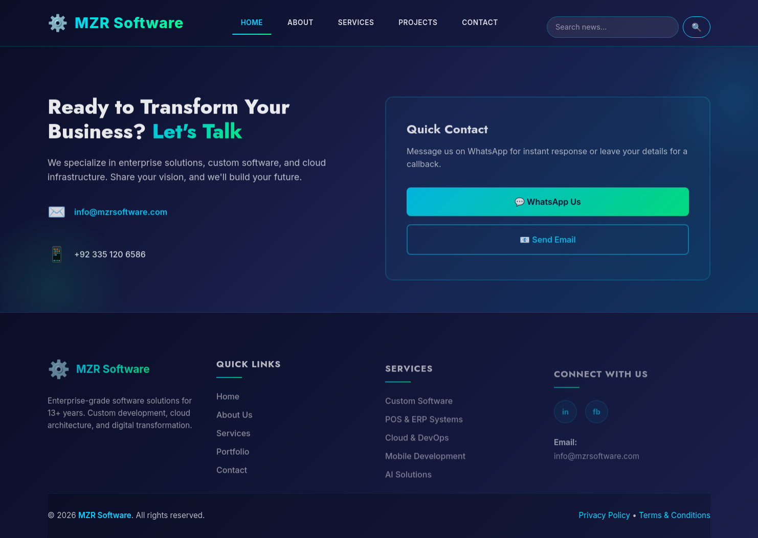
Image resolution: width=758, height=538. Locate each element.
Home (252, 22)
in (565, 432)
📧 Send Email (547, 252)
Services (356, 22)
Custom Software (419, 420)
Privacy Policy (604, 515)
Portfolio (232, 468)
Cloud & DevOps (417, 457)
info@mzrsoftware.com (120, 220)
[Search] (613, 27)
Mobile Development (425, 475)
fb (596, 432)
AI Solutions (408, 493)
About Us (234, 431)
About (300, 22)
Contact (480, 22)
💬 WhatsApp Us (548, 214)
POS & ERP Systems (424, 438)
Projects (417, 22)
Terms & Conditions (674, 515)
